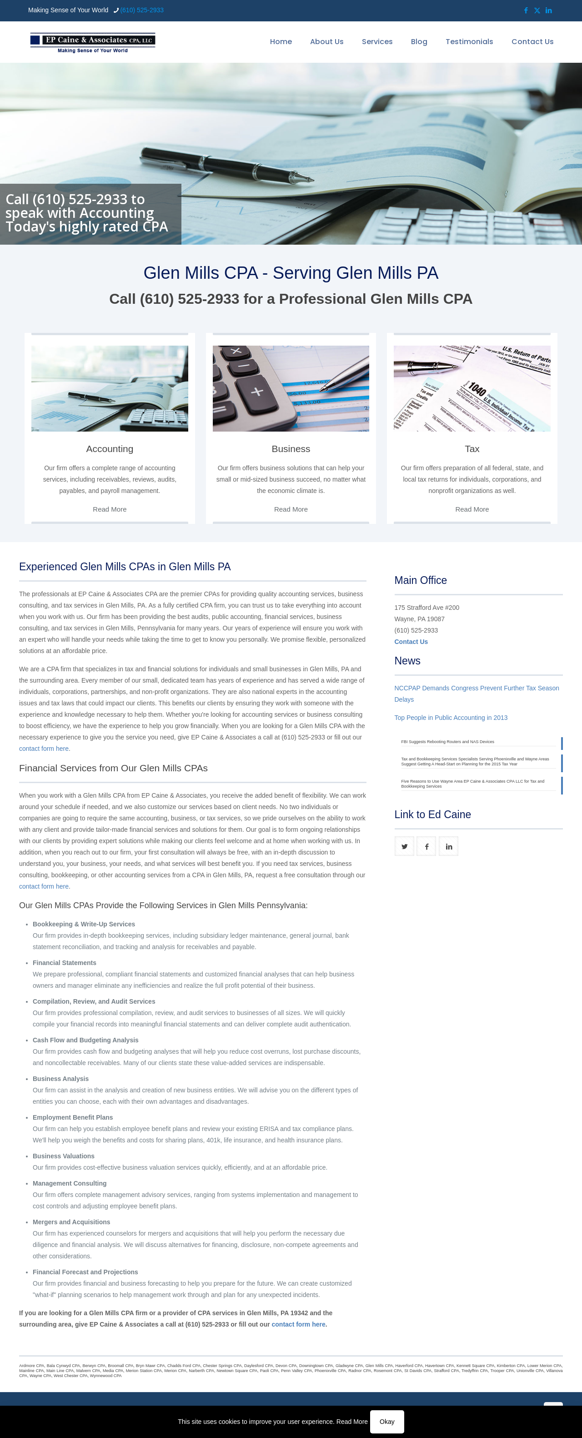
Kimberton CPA (511, 1365)
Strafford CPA (446, 1370)
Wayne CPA (40, 1375)
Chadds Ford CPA (184, 1365)
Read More (352, 1421)
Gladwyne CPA (349, 1365)
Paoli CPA (269, 1370)
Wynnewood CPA (106, 1375)
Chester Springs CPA (222, 1365)
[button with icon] (404, 846)
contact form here (44, 748)
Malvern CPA (88, 1370)
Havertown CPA (439, 1365)
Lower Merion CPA (544, 1365)
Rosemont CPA (388, 1370)
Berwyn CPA (93, 1365)
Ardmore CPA (31, 1365)
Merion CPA (175, 1370)
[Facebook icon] (525, 10)
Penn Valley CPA (296, 1370)
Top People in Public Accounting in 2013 (451, 717)
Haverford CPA (409, 1365)
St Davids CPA (417, 1370)
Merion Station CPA (144, 1370)
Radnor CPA (359, 1370)
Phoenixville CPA (330, 1370)
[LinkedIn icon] (548, 10)
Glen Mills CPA (379, 1365)
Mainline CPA (31, 1370)
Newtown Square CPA (236, 1370)
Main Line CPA (60, 1370)
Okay (387, 1421)
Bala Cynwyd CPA (63, 1365)
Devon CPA (286, 1365)
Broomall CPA (120, 1365)
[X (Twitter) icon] (537, 10)
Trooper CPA (502, 1370)
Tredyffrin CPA (475, 1370)
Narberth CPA (201, 1370)
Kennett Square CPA (475, 1365)
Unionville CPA (530, 1370)
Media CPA (113, 1370)
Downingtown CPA (316, 1365)
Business (290, 448)
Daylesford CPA (258, 1365)
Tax (472, 448)
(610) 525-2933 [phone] (142, 10)
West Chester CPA (71, 1375)
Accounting (110, 448)
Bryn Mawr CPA (150, 1365)
